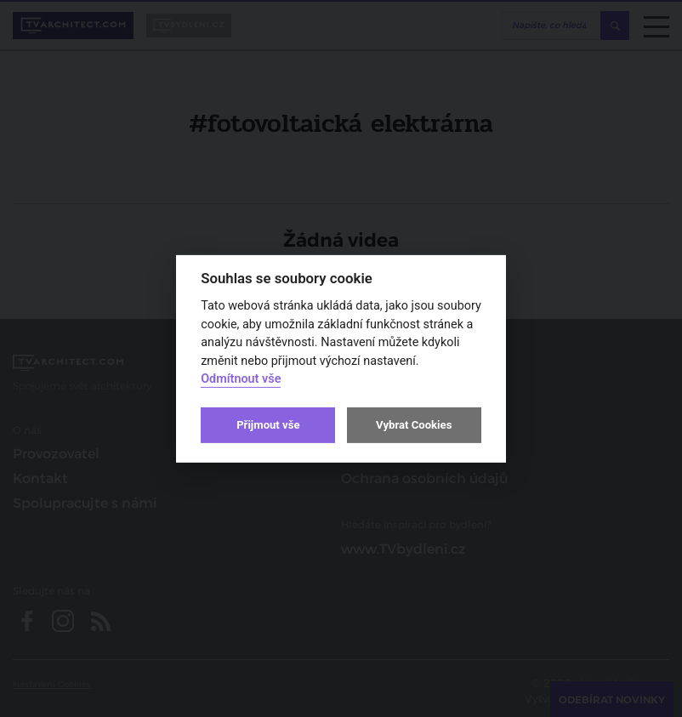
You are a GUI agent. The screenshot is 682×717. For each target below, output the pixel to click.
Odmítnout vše (241, 379)
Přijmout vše (267, 424)
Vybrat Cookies (414, 424)
